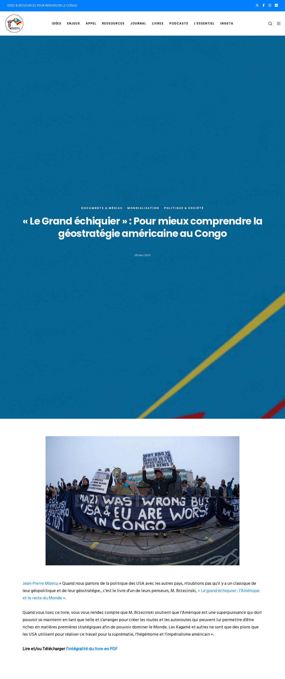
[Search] (268, 23)
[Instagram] (269, 5)
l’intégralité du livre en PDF (91, 648)
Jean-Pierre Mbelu (40, 583)
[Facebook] (263, 5)
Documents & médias (101, 208)
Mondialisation (143, 208)
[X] (257, 5)
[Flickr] (276, 5)
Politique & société (184, 208)
